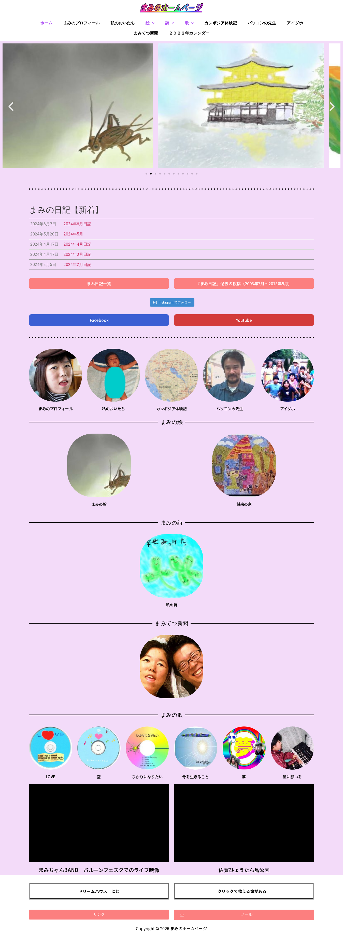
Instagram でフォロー (172, 302)
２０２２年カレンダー (189, 33)
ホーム (46, 23)
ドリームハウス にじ (99, 891)
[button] (146, 174)
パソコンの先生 (262, 23)
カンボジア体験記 (220, 23)
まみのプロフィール (81, 23)
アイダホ (295, 23)
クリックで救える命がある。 (244, 891)
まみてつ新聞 (146, 33)
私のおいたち (122, 23)
